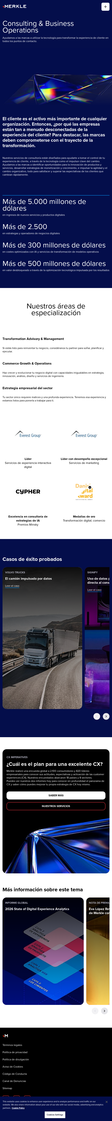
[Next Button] (106, 716)
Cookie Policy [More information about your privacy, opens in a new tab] (18, 1108)
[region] (56, 1109)
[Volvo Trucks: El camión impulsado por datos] (42, 638)
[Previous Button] (96, 716)
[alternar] (105, 7)
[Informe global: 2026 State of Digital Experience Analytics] (43, 951)
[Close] (106, 1102)
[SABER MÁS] (56, 795)
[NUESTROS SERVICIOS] (56, 806)
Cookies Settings (55, 1114)
